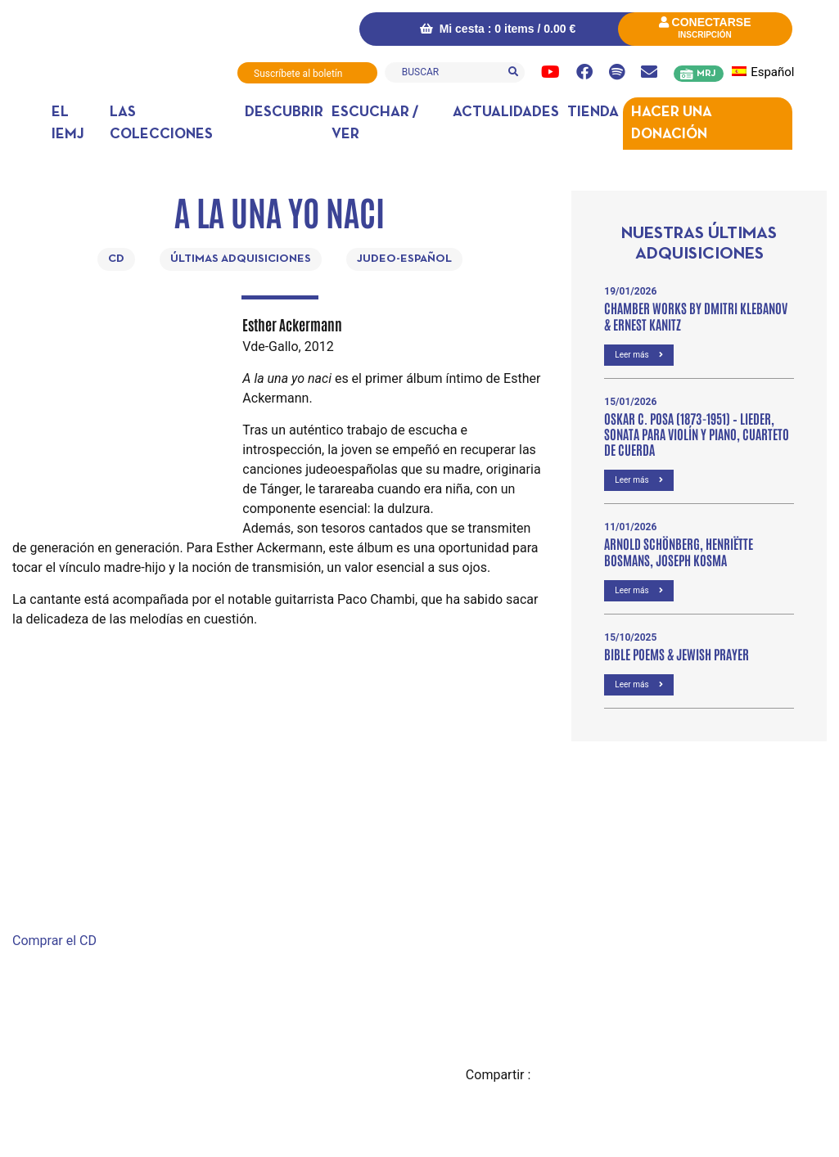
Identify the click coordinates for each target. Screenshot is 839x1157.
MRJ (706, 74)
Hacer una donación (671, 123)
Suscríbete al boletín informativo (298, 75)
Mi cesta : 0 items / (494, 28)
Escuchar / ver (375, 123)
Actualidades (506, 112)
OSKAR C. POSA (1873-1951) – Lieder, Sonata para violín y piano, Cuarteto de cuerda (696, 433)
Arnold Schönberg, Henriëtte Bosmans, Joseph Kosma (678, 550)
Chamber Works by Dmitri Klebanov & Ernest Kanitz (695, 315)
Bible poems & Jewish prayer (676, 653)
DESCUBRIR (284, 112)
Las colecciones (161, 123)
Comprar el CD (54, 940)
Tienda (593, 112)
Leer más (639, 353)
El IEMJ (68, 123)
